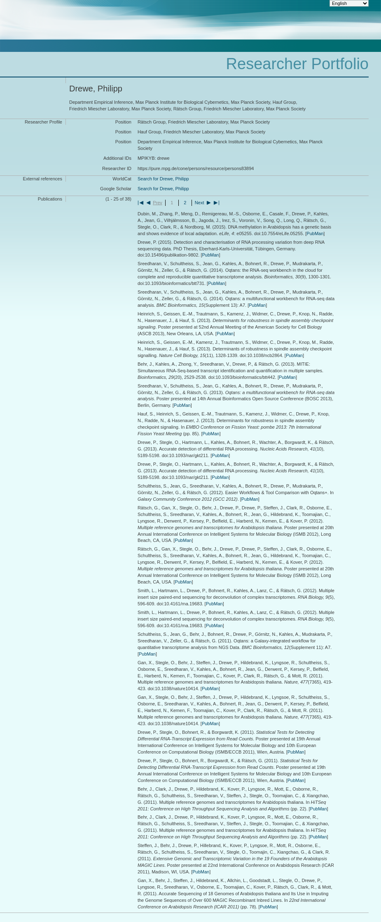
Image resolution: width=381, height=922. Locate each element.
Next (199, 202)
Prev (157, 202)
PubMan (314, 233)
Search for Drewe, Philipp (163, 178)
